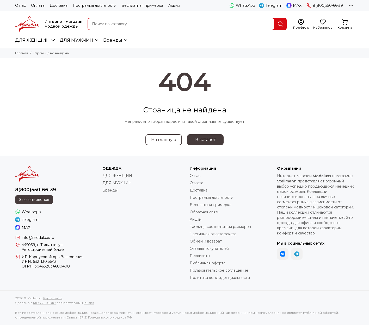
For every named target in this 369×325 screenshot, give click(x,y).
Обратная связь (204, 212)
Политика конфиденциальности (220, 277)
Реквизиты (200, 255)
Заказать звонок (34, 199)
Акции (174, 5)
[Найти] (280, 24)
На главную (163, 139)
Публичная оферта (207, 263)
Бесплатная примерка (142, 5)
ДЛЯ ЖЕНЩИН (32, 40)
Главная (21, 53)
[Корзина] (345, 24)
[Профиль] (301, 24)
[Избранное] (323, 24)
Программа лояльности (94, 5)
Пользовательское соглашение (219, 270)
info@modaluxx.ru (38, 237)
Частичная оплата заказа (213, 234)
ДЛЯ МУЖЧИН (76, 40)
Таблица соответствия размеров (220, 226)
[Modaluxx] (27, 24)
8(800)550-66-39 (325, 5)
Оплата (38, 5)
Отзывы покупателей (209, 248)
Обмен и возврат (206, 241)
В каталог (205, 139)
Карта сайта (52, 298)
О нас (20, 5)
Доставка (58, 5)
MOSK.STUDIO (44, 303)
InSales (89, 303)
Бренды (112, 40)
